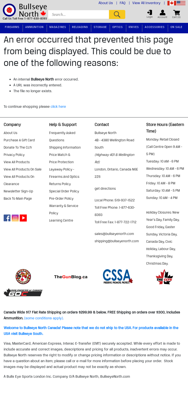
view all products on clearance (19, 180)
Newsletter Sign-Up (18, 191)
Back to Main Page (18, 198)
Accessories (155, 27)
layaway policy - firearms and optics (64, 173)
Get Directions (105, 188)
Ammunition (34, 27)
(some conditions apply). (44, 318)
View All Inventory (148, 3)
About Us (107, 3)
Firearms (12, 27)
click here (58, 106)
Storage (100, 27)
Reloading (80, 27)
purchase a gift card (19, 140)
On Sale (176, 27)
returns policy (60, 184)
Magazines (57, 27)
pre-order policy (61, 198)
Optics (117, 27)
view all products (17, 162)
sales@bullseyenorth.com (114, 234)
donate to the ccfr (18, 147)
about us (10, 133)
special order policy (64, 191)
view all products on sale (23, 169)
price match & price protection (61, 158)
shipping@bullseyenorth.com (117, 241)
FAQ (125, 3)
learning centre (61, 220)
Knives (134, 27)
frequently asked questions (62, 136)
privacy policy (14, 155)
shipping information (65, 147)
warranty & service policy (63, 209)
